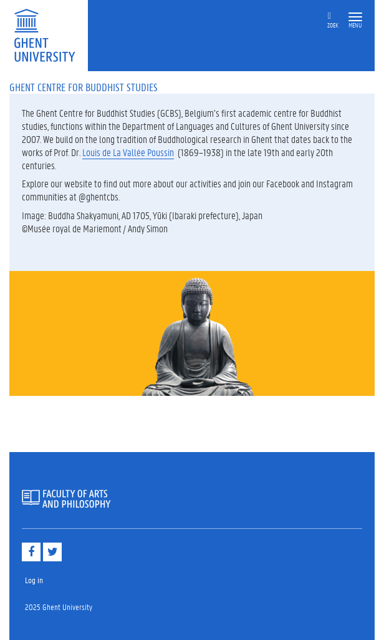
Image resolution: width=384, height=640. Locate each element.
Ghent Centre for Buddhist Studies (83, 87)
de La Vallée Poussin (138, 152)
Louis (92, 152)
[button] (355, 17)
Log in (34, 579)
